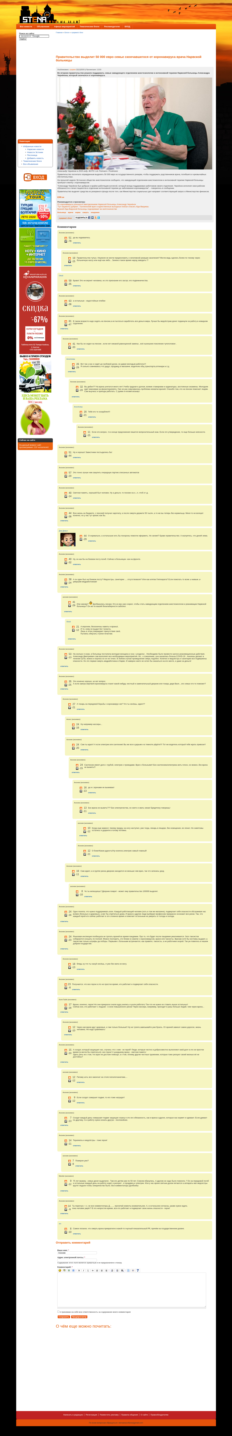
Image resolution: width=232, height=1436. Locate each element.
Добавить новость (35, 158)
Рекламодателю (112, 26)
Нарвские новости (35, 149)
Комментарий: (65, 1267)
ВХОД (127, 26)
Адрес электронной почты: (71, 1257)
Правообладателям (159, 1421)
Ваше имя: (63, 1250)
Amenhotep (70, 359)
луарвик (72, 69)
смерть (85, 212)
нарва (77, 212)
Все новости (26, 26)
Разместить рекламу (109, 1421)
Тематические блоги (89, 26)
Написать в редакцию (73, 1421)
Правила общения (129, 1421)
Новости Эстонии (35, 152)
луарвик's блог (77, 32)
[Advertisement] (31, 90)
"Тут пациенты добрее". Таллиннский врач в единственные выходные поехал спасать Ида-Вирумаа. (103, 206)
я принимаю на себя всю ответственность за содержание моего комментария (94, 1319)
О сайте (144, 1421)
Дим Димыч (63, 531)
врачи (70, 212)
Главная (59, 32)
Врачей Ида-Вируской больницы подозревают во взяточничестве (87, 209)
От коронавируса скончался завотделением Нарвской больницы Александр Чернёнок (96, 204)
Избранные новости (32, 146)
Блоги (66, 32)
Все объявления (30, 164)
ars (60, 1224)
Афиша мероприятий (64, 26)
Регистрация (91, 1421)
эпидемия (95, 212)
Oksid (61, 275)
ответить (77, 243)
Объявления (43, 26)
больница (61, 212)
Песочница (32, 155)
